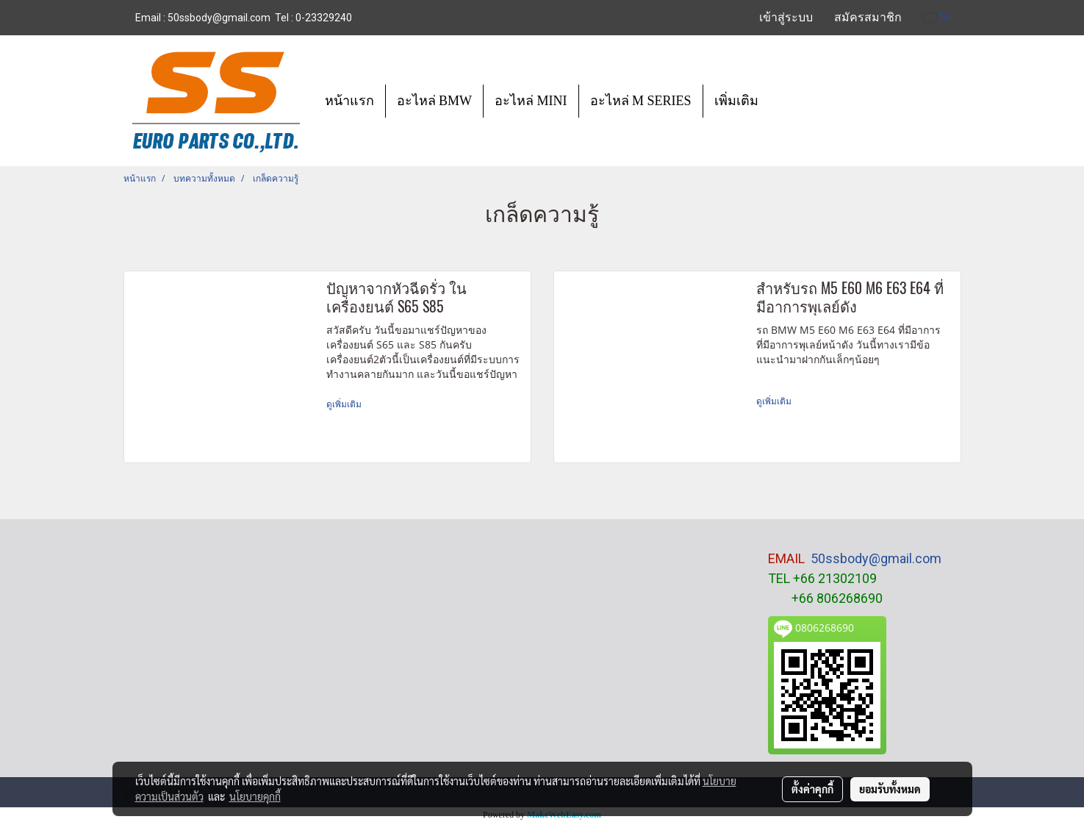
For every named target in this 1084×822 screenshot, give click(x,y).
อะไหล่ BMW (435, 100)
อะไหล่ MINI (531, 100)
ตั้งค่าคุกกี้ (812, 789)
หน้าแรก (349, 100)
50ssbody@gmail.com (876, 558)
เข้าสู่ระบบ (786, 17)
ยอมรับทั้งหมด (890, 789)
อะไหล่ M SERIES (641, 100)
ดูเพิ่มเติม (345, 404)
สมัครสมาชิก (868, 17)
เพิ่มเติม (736, 100)
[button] (783, 101)
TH (937, 17)
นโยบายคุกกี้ (255, 796)
